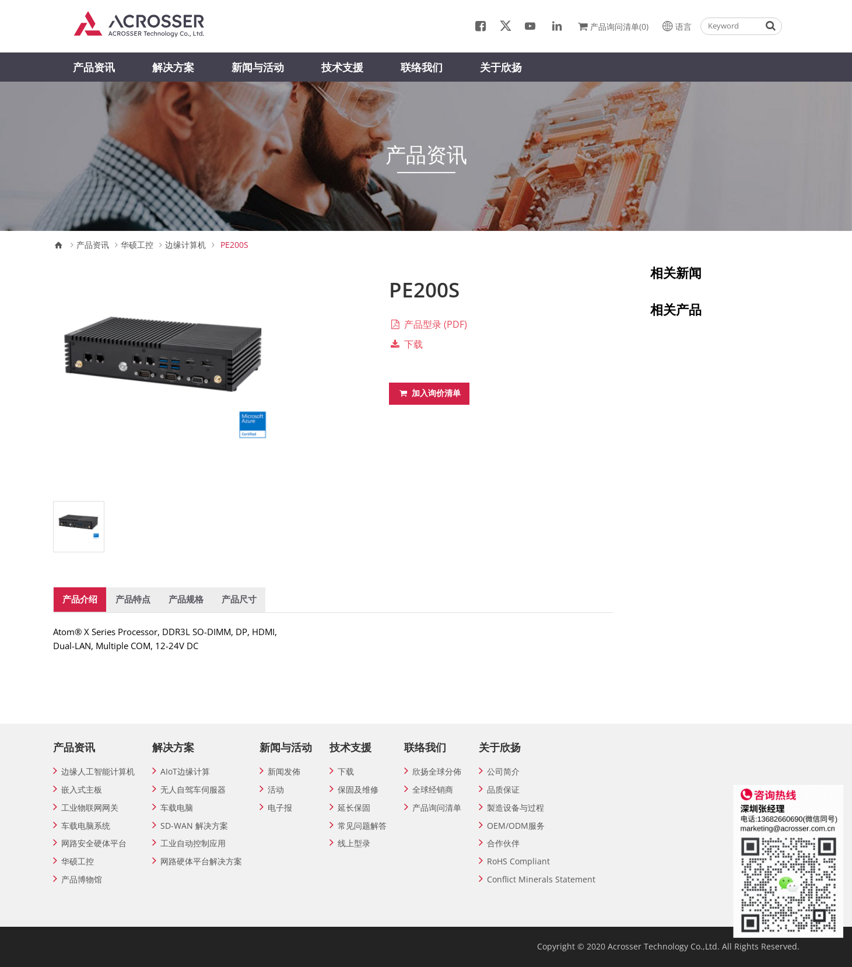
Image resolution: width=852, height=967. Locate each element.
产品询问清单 (436, 807)
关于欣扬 (501, 67)
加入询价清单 (429, 392)
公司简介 (503, 771)
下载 (406, 344)
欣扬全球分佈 (436, 771)
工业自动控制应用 (193, 843)
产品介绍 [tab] (79, 599)
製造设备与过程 (515, 807)
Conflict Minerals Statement (541, 879)
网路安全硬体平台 (94, 843)
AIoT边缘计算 (185, 771)
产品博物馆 (81, 879)
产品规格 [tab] (186, 599)
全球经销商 (432, 789)
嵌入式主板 (81, 789)
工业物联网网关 (89, 807)
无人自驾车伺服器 (193, 789)
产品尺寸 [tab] (239, 599)
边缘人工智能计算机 (98, 771)
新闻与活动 (258, 67)
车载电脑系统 (85, 825)
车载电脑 (176, 807)
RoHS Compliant (518, 861)
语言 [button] (675, 26)
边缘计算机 (185, 245)
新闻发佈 (284, 771)
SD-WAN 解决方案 (194, 825)
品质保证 (503, 789)
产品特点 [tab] (132, 599)
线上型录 (354, 843)
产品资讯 (94, 67)
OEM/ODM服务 (516, 825)
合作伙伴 (503, 843)
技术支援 (342, 67)
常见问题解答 (362, 825)
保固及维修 (358, 789)
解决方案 (173, 67)
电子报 (280, 807)
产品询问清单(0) (612, 26)
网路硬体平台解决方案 (201, 861)
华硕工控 (137, 245)
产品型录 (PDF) (428, 324)
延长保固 (354, 807)
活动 (276, 789)
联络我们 (422, 67)
